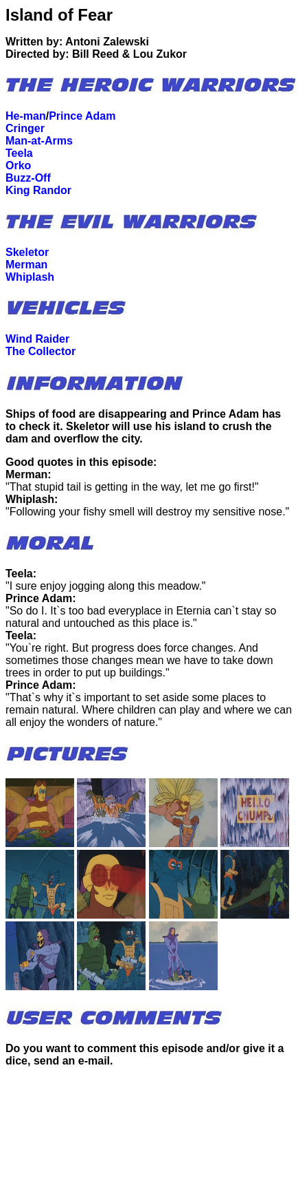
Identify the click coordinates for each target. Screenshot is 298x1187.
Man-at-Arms (39, 141)
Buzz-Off (28, 178)
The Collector (40, 351)
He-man (25, 116)
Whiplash (29, 277)
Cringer (25, 128)
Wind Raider (37, 339)
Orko (18, 165)
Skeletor (27, 252)
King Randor (38, 190)
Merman (26, 264)
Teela (19, 153)
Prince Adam (82, 116)
